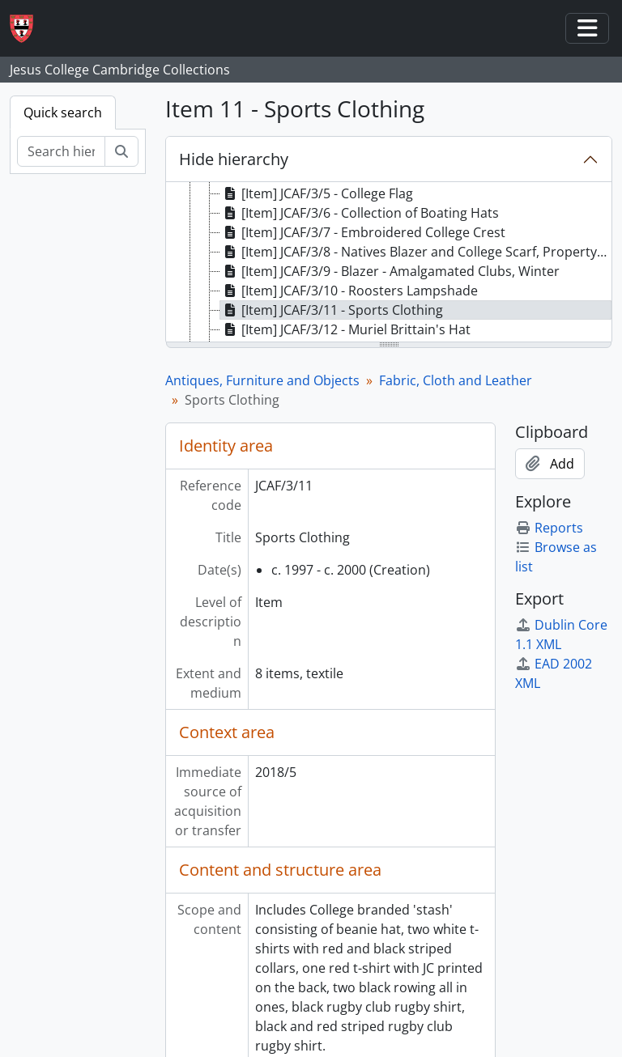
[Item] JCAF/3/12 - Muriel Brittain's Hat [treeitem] (345, 329)
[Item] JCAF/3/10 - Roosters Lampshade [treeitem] (349, 290)
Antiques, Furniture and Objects (262, 380)
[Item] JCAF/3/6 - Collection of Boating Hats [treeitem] (359, 213)
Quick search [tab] (62, 112)
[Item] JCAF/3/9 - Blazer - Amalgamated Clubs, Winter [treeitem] (390, 271)
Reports (549, 528)
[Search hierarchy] (61, 151)
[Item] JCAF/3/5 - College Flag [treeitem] (316, 193)
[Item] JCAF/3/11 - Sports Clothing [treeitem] (331, 310)
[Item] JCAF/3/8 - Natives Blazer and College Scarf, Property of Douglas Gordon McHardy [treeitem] (415, 251)
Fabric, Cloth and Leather (455, 380)
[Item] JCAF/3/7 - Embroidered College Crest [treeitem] (362, 232)
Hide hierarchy (233, 159)
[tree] (388, 263)
